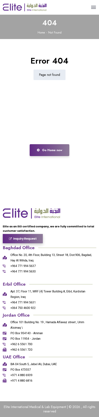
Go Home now (49, 150)
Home (41, 32)
